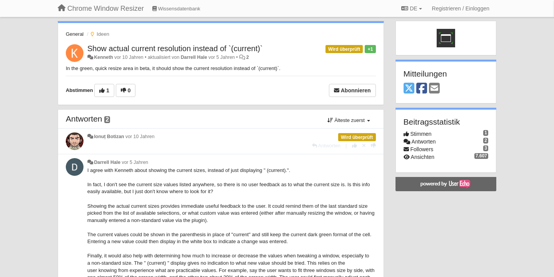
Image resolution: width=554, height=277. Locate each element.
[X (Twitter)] (409, 88)
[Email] (434, 88)
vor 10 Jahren (139, 136)
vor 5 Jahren (135, 162)
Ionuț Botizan (109, 136)
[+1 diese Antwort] (354, 146)
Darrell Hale (194, 57)
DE (411, 8)
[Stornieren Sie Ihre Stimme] (364, 146)
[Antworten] (326, 146)
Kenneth (103, 57)
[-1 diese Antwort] (373, 146)
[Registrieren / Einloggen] (460, 8)
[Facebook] (421, 88)
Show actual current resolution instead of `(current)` (175, 48)
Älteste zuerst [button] (348, 120)
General (74, 34)
